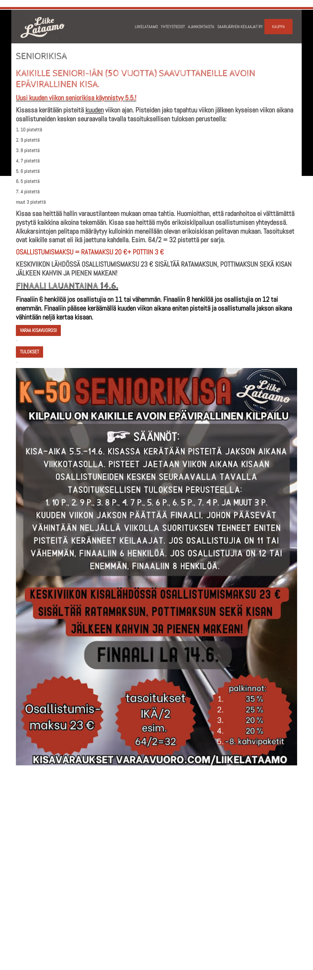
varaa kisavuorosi (38, 330)
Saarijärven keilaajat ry (240, 26)
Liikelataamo (146, 26)
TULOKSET (29, 351)
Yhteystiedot (173, 26)
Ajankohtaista (201, 26)
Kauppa (278, 26)
